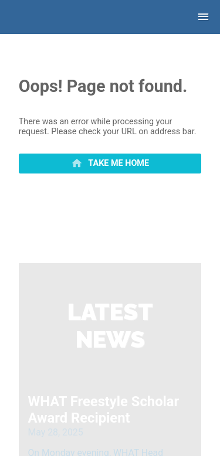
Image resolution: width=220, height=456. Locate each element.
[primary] (110, 163)
